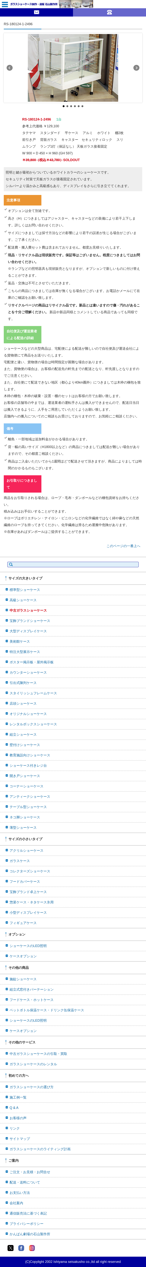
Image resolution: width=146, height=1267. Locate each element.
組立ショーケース (23, 734)
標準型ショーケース (25, 590)
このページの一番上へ (123, 546)
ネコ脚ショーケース (25, 817)
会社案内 (16, 1203)
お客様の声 (18, 1118)
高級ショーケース (23, 600)
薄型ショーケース (23, 828)
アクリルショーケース (26, 850)
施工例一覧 (18, 1097)
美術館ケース (20, 641)
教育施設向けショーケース (30, 755)
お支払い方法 (20, 1193)
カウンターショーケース (28, 672)
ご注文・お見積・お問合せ (30, 1172)
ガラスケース (20, 861)
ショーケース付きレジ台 (28, 765)
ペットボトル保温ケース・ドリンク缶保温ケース (47, 1010)
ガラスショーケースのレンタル (33, 1064)
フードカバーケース (25, 881)
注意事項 (13, 200)
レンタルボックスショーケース (33, 724)
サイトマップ (20, 1139)
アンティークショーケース (30, 796)
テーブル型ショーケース (28, 807)
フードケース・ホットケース (32, 1000)
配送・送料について (25, 1182)
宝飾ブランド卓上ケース (28, 892)
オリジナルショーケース (28, 714)
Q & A (14, 1108)
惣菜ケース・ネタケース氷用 (32, 902)
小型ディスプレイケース (28, 912)
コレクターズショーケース (30, 871)
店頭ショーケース (23, 703)
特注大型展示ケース (25, 652)
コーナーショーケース (26, 786)
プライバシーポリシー (26, 1224)
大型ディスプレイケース (28, 631)
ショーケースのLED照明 (28, 946)
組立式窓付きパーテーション (32, 989)
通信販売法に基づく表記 (28, 1213)
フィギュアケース (23, 923)
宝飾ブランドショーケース (30, 621)
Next (136, 68)
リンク (15, 1128)
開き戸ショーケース (25, 776)
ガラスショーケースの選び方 (32, 1087)
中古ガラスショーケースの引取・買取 (38, 1054)
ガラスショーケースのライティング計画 (40, 1149)
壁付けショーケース (25, 745)
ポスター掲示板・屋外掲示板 (32, 662)
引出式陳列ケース (23, 683)
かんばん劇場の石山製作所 (30, 1234)
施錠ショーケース (23, 979)
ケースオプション (23, 956)
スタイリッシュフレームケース (33, 693)
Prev (10, 68)
